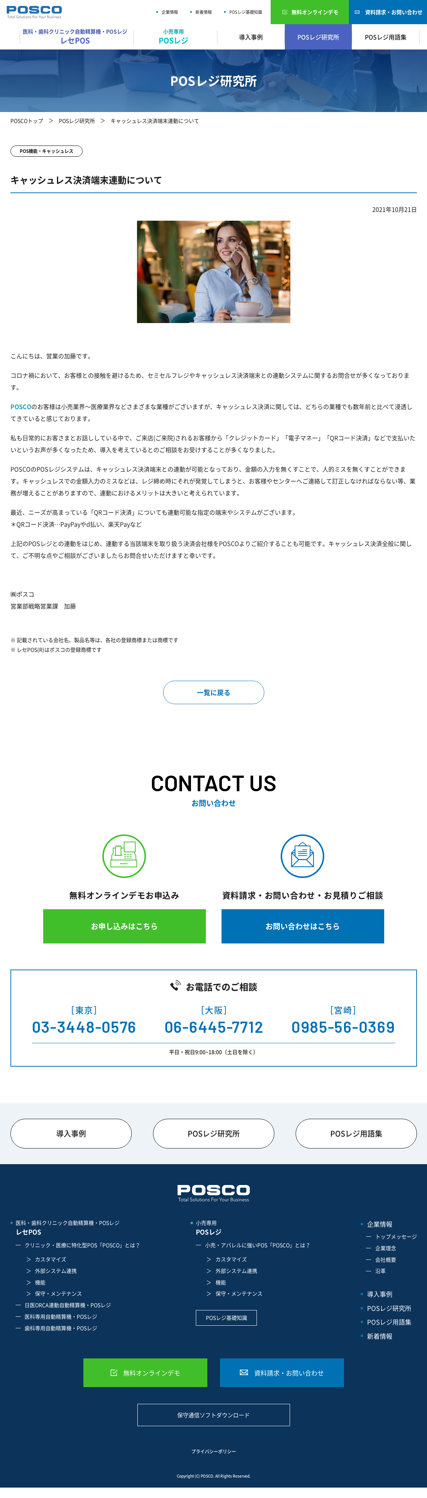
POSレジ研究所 (318, 36)
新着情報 (203, 12)
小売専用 (175, 37)
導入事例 (251, 36)
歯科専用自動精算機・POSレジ (61, 1328)
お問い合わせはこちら (302, 926)
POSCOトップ (26, 120)
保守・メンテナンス (58, 1293)
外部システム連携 (56, 1270)
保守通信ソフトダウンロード (213, 1415)
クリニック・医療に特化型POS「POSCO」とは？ (82, 1245)
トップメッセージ (396, 1236)
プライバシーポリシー (213, 1452)
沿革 (380, 1270)
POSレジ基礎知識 (245, 12)
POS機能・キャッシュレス (46, 151)
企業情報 (170, 12)
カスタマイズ (50, 1259)
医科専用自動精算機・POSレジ (61, 1316)
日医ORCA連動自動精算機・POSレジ (68, 1305)
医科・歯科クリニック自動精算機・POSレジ (77, 37)
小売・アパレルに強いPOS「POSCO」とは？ (257, 1245)
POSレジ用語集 (386, 36)
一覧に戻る (213, 692)
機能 (40, 1282)
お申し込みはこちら (124, 926)
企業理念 (385, 1248)
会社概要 (385, 1259)
